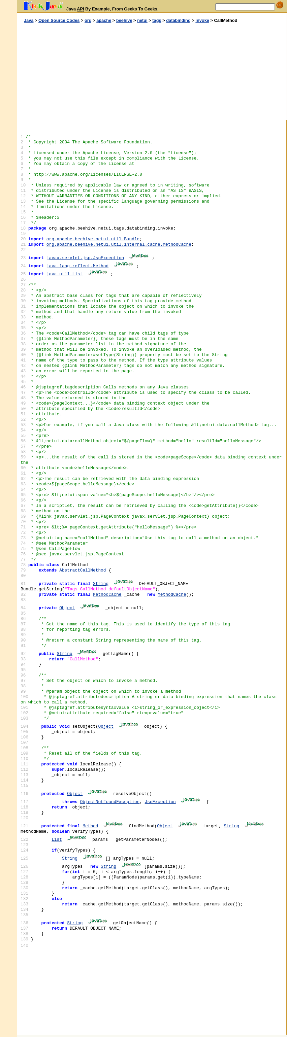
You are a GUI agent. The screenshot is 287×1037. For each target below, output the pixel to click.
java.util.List (64, 274)
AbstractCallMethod (82, 570)
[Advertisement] (84, 72)
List (57, 839)
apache (103, 20)
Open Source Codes (58, 20)
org (88, 20)
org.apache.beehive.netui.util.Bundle (92, 239)
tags (156, 20)
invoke (202, 20)
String (100, 583)
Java (28, 20)
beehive (124, 20)
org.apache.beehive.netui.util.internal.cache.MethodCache (118, 244)
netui (142, 20)
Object (67, 608)
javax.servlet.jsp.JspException (85, 258)
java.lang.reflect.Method (77, 266)
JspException (160, 801)
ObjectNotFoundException (110, 801)
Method (90, 826)
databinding (178, 20)
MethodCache (107, 594)
